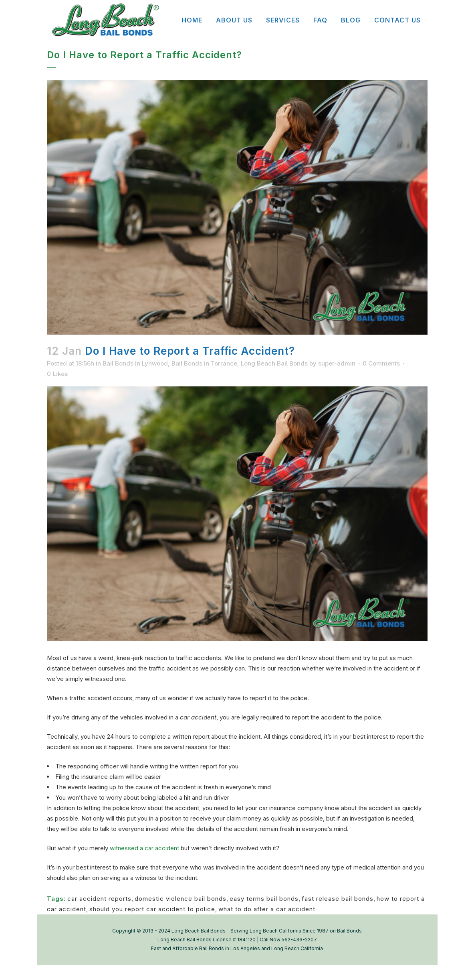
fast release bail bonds (337, 898)
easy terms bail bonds (264, 898)
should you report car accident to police (152, 909)
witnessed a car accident (144, 848)
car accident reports (99, 898)
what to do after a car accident (266, 909)
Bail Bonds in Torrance (204, 363)
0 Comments (381, 363)
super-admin (336, 363)
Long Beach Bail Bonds (274, 363)
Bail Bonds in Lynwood (135, 363)
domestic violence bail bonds (180, 898)
